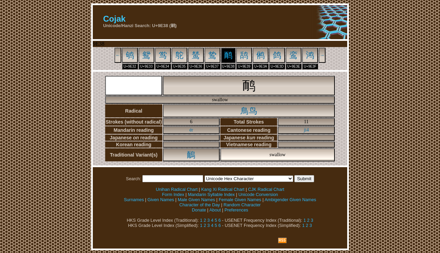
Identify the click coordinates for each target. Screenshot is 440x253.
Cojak (114, 18)
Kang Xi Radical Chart (222, 189)
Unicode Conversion (258, 194)
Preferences (236, 209)
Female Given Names (240, 199)
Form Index (173, 194)
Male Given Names (196, 199)
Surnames (134, 199)
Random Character (242, 204)
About (215, 209)
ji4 (306, 130)
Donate (199, 209)
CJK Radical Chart (266, 189)
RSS (282, 240)
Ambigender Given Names (290, 199)
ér (191, 130)
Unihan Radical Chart (177, 189)
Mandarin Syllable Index (211, 194)
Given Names (160, 199)
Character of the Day (199, 204)
